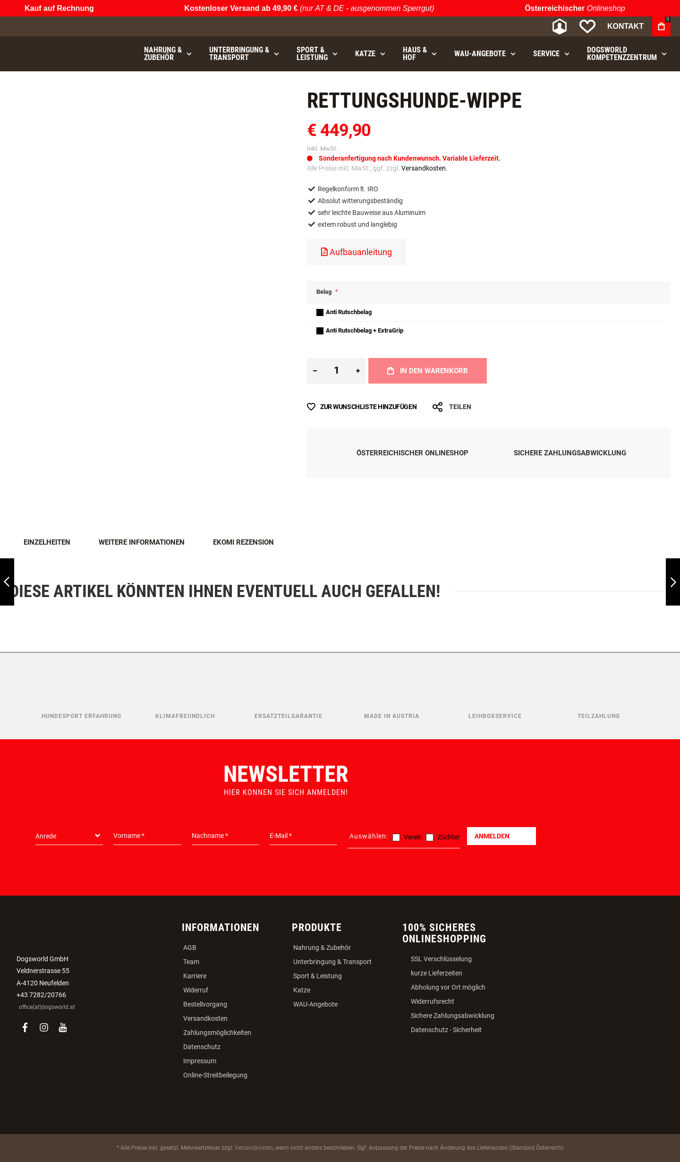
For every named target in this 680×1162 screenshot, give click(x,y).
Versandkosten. (424, 168)
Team (191, 961)
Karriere (194, 976)
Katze (301, 990)
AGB (189, 947)
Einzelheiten (47, 542)
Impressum (199, 1061)
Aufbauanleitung (356, 252)
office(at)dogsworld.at (47, 1007)
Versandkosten (205, 1018)
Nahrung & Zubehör (322, 947)
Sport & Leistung (317, 976)
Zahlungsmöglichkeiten (217, 1032)
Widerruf (195, 990)
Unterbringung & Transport (332, 961)
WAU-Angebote (315, 1004)
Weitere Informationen (142, 542)
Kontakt (625, 26)
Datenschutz (202, 1047)
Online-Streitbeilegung (215, 1075)
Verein (413, 837)
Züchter (448, 837)
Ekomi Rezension (243, 542)
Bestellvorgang (205, 1004)
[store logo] (59, 27)
